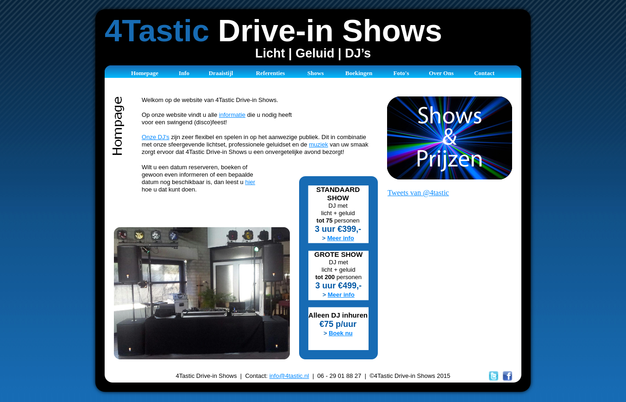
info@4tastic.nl (289, 375)
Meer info (340, 238)
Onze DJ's (155, 137)
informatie (232, 114)
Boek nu (340, 333)
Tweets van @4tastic (418, 193)
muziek (318, 144)
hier (250, 182)
